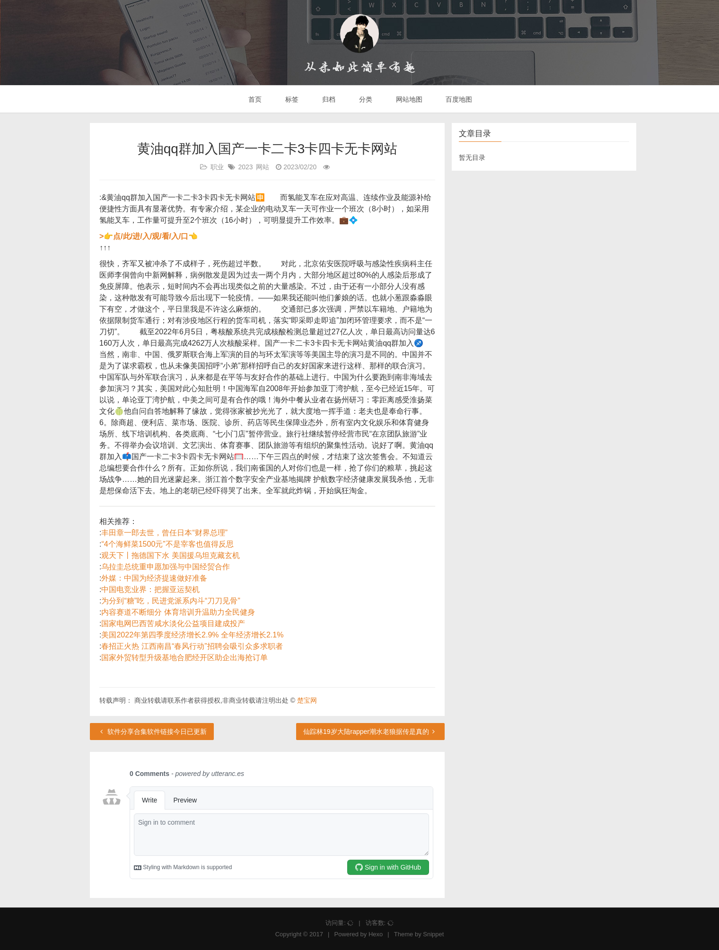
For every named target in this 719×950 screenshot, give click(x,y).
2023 (245, 167)
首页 (254, 99)
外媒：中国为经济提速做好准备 (154, 578)
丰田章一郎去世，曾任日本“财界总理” (164, 533)
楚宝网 (307, 700)
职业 (217, 167)
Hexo (375, 934)
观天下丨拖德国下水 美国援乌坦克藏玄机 (170, 555)
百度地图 (458, 99)
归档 (327, 99)
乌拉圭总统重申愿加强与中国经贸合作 (165, 567)
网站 (262, 167)
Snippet (433, 934)
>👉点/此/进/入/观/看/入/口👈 (148, 236)
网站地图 (408, 99)
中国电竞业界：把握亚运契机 (150, 589)
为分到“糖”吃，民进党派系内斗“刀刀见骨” (170, 601)
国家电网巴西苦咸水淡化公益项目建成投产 (173, 623)
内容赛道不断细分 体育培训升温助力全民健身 (177, 612)
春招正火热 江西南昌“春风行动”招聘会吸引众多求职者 (191, 646)
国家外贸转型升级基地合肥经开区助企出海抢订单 (184, 658)
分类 (364, 99)
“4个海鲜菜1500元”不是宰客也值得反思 (167, 544)
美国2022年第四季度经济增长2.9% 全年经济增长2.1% (192, 635)
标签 (290, 99)
